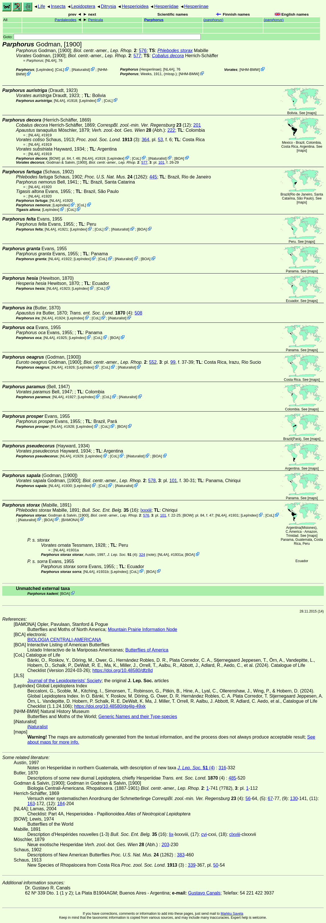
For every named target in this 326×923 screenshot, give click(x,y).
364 (145, 139)
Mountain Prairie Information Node (142, 629)
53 (160, 139)
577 (137, 55)
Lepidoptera (83, 6)
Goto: (102, 37)
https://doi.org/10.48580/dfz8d (123, 670)
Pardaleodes (65, 20)
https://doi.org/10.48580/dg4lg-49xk (110, 706)
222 (171, 130)
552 (153, 362)
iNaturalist (81, 69)
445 (153, 176)
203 (165, 844)
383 (181, 854)
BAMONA (70, 519)
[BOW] (54, 158)
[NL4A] (50, 60)
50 (215, 865)
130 (294, 798)
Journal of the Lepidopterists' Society (64, 680)
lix (171, 834)
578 (152, 480)
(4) (100, 313)
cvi (204, 834)
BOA (179, 158)
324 (142, 554)
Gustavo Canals (204, 893)
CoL (59, 69)
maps (311, 113)
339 (192, 865)
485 (232, 778)
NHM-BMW (189, 74)
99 (172, 362)
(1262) (116, 176)
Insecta (58, 6)
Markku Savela (232, 914)
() (213, 20)
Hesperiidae (166, 6)
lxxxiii (146, 510)
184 (61, 803)
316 (222, 767)
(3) (107, 139)
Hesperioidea (135, 6)
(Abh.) (128, 130)
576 (143, 50)
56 (248, 798)
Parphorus (153, 20)
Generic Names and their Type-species (138, 716)
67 (270, 798)
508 (138, 313)
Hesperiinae (196, 6)
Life (41, 6)
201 (197, 125)
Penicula (95, 20)
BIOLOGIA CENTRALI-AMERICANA (64, 639)
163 (31, 803)
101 (161, 162)
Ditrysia (108, 6)
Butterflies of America (146, 649)
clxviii (234, 834)
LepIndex (44, 69)
